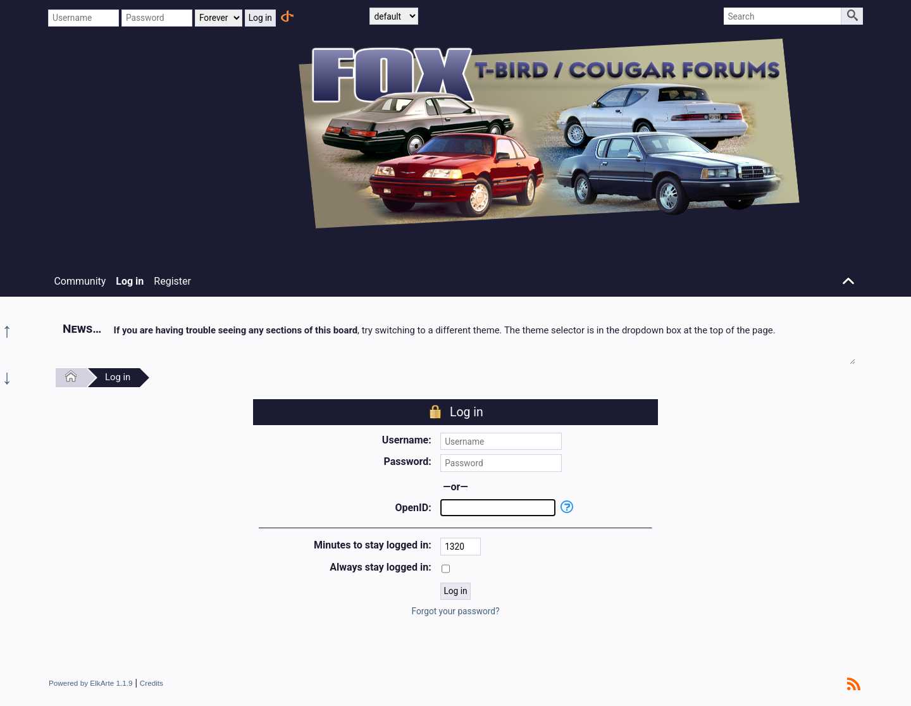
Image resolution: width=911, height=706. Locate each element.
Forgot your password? (455, 611)
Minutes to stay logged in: (372, 545)
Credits (151, 683)
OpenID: (413, 508)
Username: (406, 440)
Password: (407, 461)
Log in (117, 377)
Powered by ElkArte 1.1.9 (91, 683)
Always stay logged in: (380, 567)
